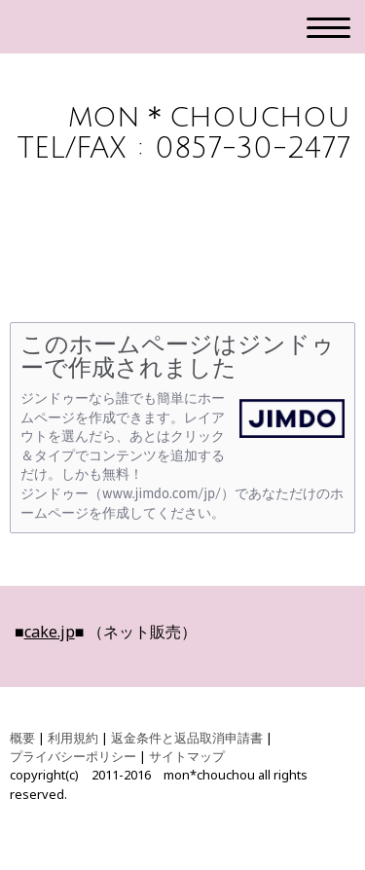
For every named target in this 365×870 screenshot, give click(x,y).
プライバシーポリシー (73, 756)
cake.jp (49, 631)
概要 (22, 737)
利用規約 (73, 737)
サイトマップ (187, 756)
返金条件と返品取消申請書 (187, 737)
